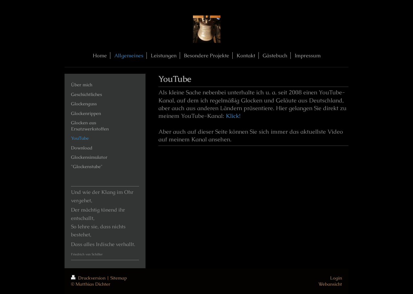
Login (336, 278)
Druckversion (89, 278)
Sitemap (118, 278)
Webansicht (330, 284)
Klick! (233, 115)
